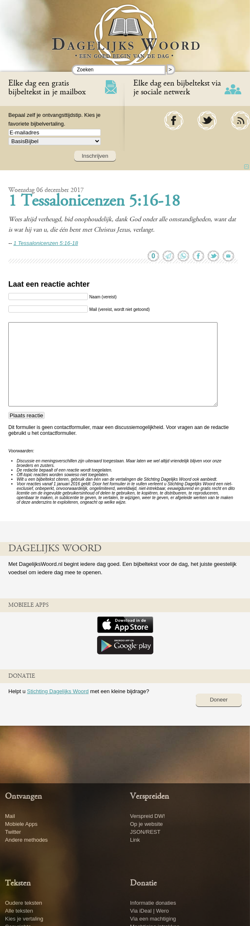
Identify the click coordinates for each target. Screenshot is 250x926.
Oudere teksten (23, 903)
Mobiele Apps (21, 824)
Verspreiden (149, 796)
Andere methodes (26, 840)
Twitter (13, 832)
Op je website (146, 824)
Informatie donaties (153, 903)
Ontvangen (23, 796)
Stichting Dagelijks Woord (58, 691)
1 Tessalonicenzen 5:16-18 (94, 202)
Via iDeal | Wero (149, 911)
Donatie (143, 883)
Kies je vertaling (24, 919)
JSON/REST (145, 832)
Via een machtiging (153, 919)
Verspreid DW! (147, 816)
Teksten (18, 883)
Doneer (219, 699)
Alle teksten (19, 911)
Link (135, 840)
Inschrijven (95, 156)
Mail (10, 816)
